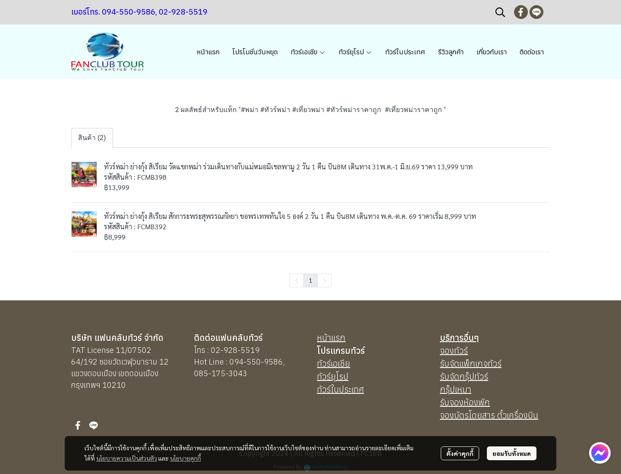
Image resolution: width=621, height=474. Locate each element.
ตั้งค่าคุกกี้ (460, 453)
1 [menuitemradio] (310, 280)
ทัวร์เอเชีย (333, 363)
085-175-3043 (221, 373)
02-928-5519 (235, 350)
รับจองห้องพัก (465, 402)
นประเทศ (349, 389)
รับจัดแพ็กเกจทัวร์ (471, 363)
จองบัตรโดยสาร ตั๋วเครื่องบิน (489, 415)
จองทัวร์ (454, 350)
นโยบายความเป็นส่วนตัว (126, 458)
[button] (500, 12)
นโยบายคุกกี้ (185, 458)
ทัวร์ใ (325, 389)
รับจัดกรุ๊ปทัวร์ (464, 376)
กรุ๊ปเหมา (455, 389)
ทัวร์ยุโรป (332, 376)
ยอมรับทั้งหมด (511, 453)
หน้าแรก (331, 337)
